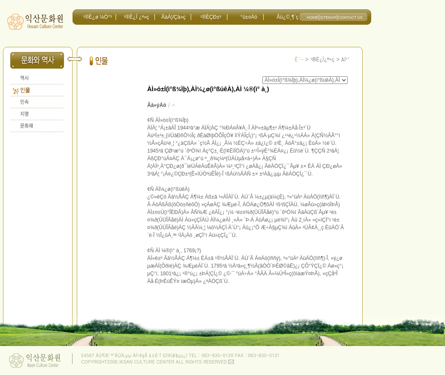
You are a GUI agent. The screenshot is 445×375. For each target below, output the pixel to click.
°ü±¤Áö (249, 17)
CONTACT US (350, 17)
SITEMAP (328, 17)
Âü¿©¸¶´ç (287, 17)
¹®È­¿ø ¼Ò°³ (97, 17)
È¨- (298, 59)
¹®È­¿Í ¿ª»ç (136, 17)
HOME (312, 17)
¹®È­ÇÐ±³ (210, 17)
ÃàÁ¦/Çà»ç (173, 17)
